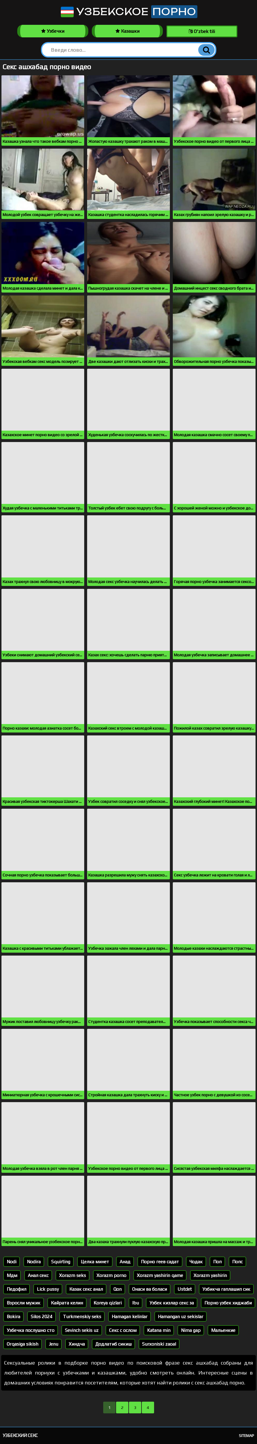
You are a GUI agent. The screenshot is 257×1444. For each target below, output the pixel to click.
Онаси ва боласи (149, 1289)
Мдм (12, 1275)
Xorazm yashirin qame (160, 1275)
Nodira (34, 1261)
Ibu (135, 1303)
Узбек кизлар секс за (171, 1303)
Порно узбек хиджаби (228, 1303)
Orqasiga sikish (22, 1344)
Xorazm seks (72, 1275)
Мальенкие (223, 1330)
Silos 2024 (41, 1316)
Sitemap (246, 1435)
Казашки (127, 31)
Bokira (13, 1316)
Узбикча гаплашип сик (226, 1289)
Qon (117, 1289)
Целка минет (95, 1261)
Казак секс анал (86, 1289)
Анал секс (38, 1275)
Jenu (53, 1344)
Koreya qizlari (108, 1303)
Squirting (60, 1261)
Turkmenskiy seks (82, 1316)
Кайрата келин (67, 1303)
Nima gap (191, 1330)
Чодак (196, 1261)
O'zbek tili (202, 31)
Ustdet (184, 1289)
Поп (217, 1261)
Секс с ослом (123, 1330)
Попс (237, 1261)
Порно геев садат (160, 1261)
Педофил (16, 1289)
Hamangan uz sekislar (180, 1316)
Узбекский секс (20, 1435)
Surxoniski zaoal (159, 1344)
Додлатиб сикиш (113, 1344)
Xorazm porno (111, 1275)
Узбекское (128, 11)
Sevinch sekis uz (82, 1330)
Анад (125, 1261)
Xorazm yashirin (210, 1275)
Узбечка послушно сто (30, 1330)
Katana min (158, 1330)
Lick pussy (48, 1289)
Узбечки (52, 31)
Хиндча (77, 1344)
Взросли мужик (23, 1303)
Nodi (11, 1261)
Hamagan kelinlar (129, 1316)
